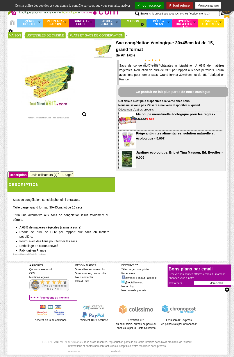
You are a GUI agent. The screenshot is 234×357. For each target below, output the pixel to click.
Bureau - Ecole (81, 23)
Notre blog (127, 286)
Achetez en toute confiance (51, 320)
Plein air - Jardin (55, 23)
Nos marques (74, 351)
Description (18, 175)
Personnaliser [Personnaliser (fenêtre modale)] (208, 5)
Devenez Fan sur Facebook (139, 277)
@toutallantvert (132, 282)
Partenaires (128, 273)
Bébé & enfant (159, 23)
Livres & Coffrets (210, 23)
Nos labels (115, 351)
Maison (133, 21)
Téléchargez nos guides (135, 269)
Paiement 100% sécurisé (93, 320)
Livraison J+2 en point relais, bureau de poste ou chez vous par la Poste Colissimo (136, 324)
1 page (67, 175)
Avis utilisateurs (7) (44, 175)
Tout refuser (180, 5)
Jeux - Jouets (107, 23)
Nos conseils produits (133, 290)
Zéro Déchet (29, 23)
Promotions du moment (54, 297)
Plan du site (82, 281)
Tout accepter (149, 5)
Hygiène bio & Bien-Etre (185, 23)
